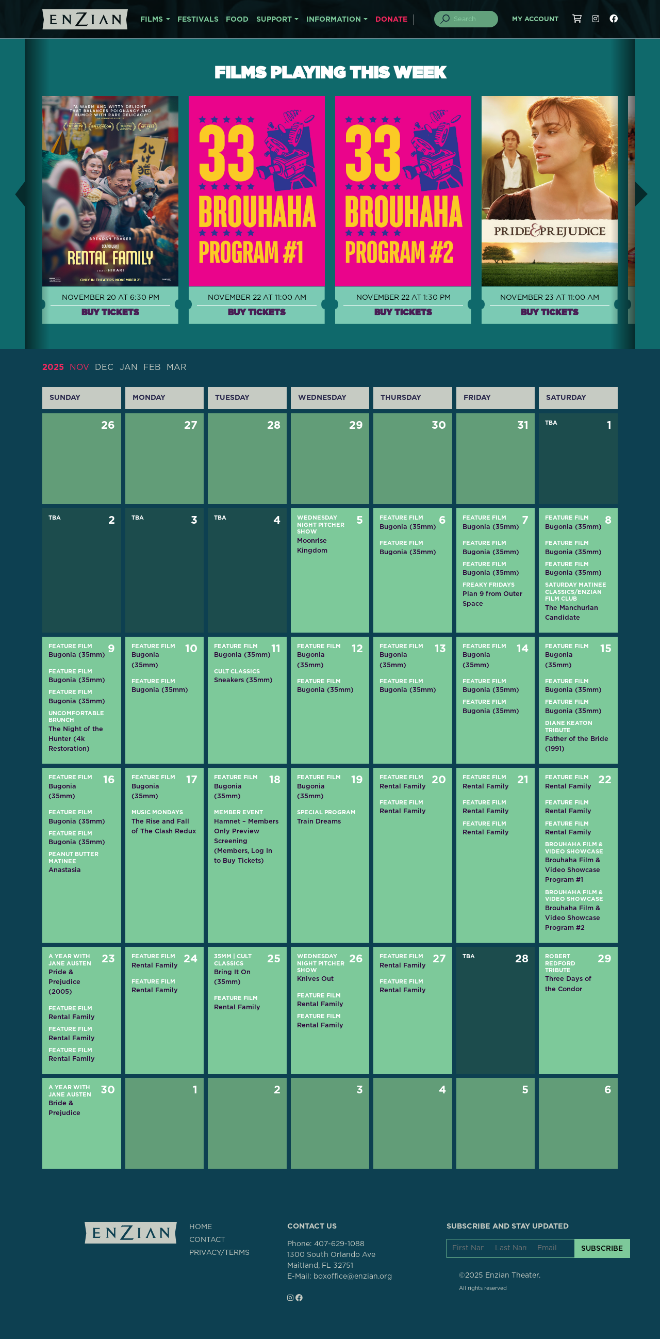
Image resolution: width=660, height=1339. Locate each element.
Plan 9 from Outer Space (492, 598)
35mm (223, 956)
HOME (200, 1227)
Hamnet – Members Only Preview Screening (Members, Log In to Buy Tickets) (246, 841)
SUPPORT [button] (274, 19)
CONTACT (207, 1240)
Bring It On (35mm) (232, 977)
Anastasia (64, 870)
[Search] (472, 19)
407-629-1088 (339, 1244)
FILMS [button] (151, 19)
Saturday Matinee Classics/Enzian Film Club (575, 592)
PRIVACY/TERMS (219, 1252)
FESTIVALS (198, 19)
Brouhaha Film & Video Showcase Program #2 (572, 917)
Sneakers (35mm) (243, 680)
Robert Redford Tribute (560, 963)
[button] (12, 194)
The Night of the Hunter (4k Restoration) (75, 738)
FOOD (237, 19)
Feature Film (401, 518)
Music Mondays (157, 812)
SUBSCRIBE (602, 1248)
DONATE (391, 19)
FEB (152, 367)
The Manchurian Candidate (571, 612)
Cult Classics (237, 671)
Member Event (238, 812)
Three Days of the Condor (568, 983)
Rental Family (403, 786)
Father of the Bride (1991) (576, 743)
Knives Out (315, 978)
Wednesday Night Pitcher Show (320, 525)
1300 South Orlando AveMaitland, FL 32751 (331, 1260)
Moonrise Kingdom (312, 545)
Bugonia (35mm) (408, 526)
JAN (129, 367)
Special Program (326, 812)
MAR (177, 367)
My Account (535, 19)
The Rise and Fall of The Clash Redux (163, 826)
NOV (79, 367)
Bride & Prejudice (64, 1108)
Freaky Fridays (489, 585)
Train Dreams (319, 821)
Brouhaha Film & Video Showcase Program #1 (572, 869)
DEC (104, 367)
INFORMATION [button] (333, 19)
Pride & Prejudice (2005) (64, 981)
